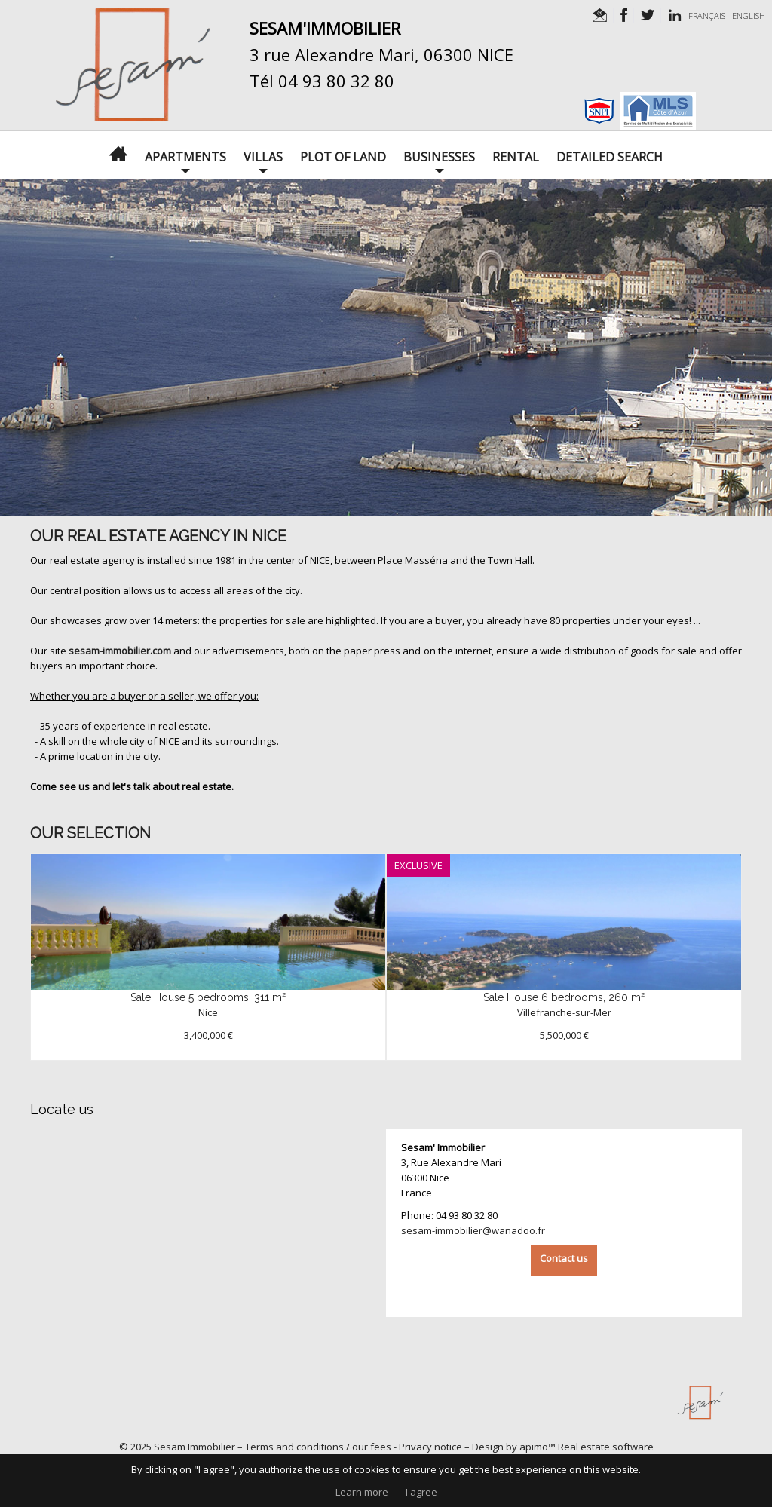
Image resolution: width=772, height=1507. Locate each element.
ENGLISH (748, 15)
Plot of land (343, 157)
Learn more (361, 1492)
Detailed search (609, 157)
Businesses (439, 157)
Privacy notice (430, 1446)
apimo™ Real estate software (586, 1446)
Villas (263, 157)
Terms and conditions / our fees (318, 1446)
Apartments (185, 157)
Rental (515, 157)
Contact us (564, 1258)
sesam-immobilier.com (120, 650)
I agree (421, 1492)
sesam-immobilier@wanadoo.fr (473, 1230)
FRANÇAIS (706, 15)
